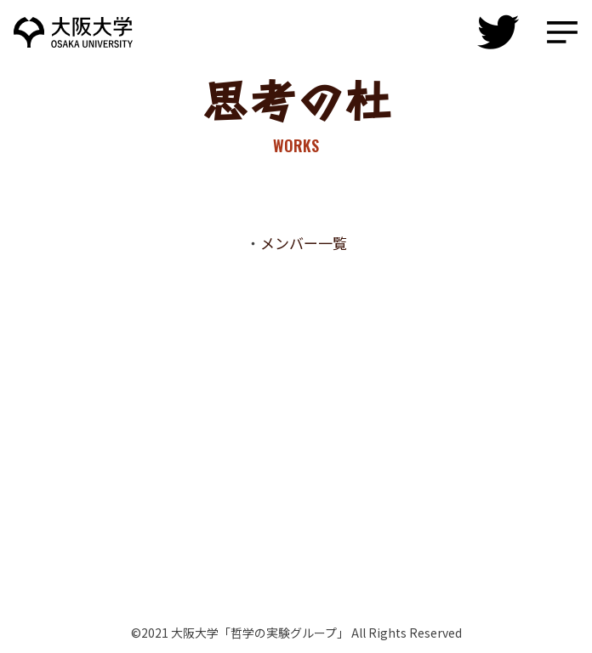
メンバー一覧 (303, 242)
